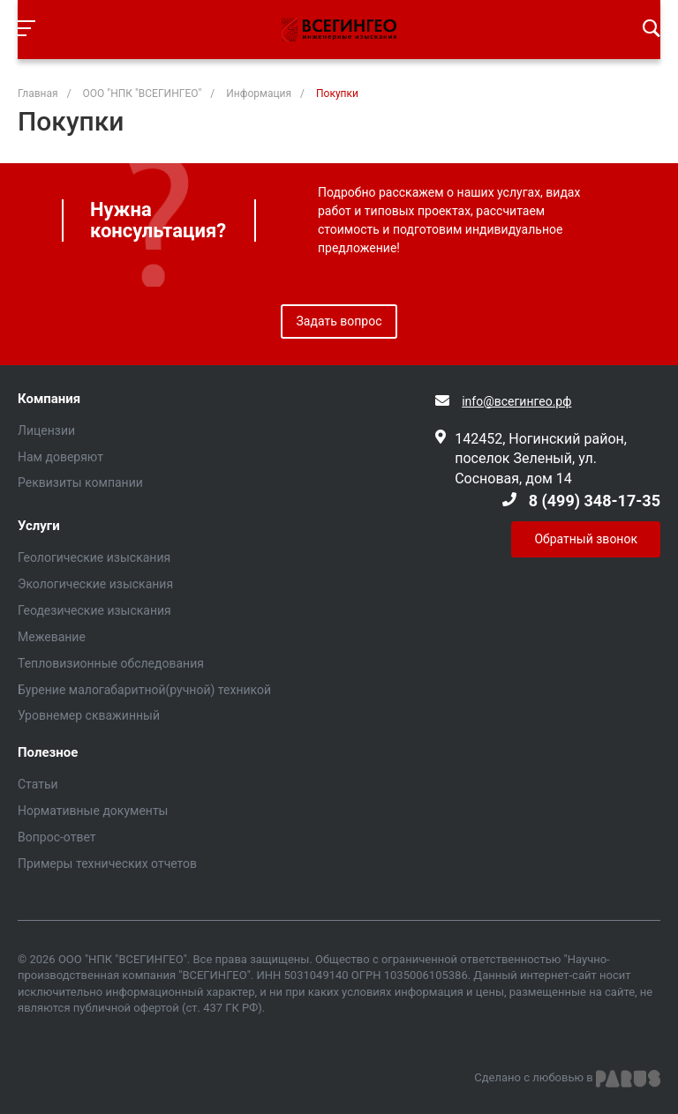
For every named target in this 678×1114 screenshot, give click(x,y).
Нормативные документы (93, 811)
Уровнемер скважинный (89, 715)
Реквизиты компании (80, 482)
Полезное (48, 752)
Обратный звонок (585, 539)
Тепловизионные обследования (111, 663)
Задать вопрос (339, 321)
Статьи (38, 784)
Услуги (39, 526)
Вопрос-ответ (56, 837)
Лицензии (46, 430)
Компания (49, 399)
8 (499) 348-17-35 (594, 500)
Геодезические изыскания (94, 610)
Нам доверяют (60, 457)
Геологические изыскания (94, 557)
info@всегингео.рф (516, 401)
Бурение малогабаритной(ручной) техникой (144, 690)
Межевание (52, 637)
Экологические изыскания (95, 584)
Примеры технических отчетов (107, 863)
